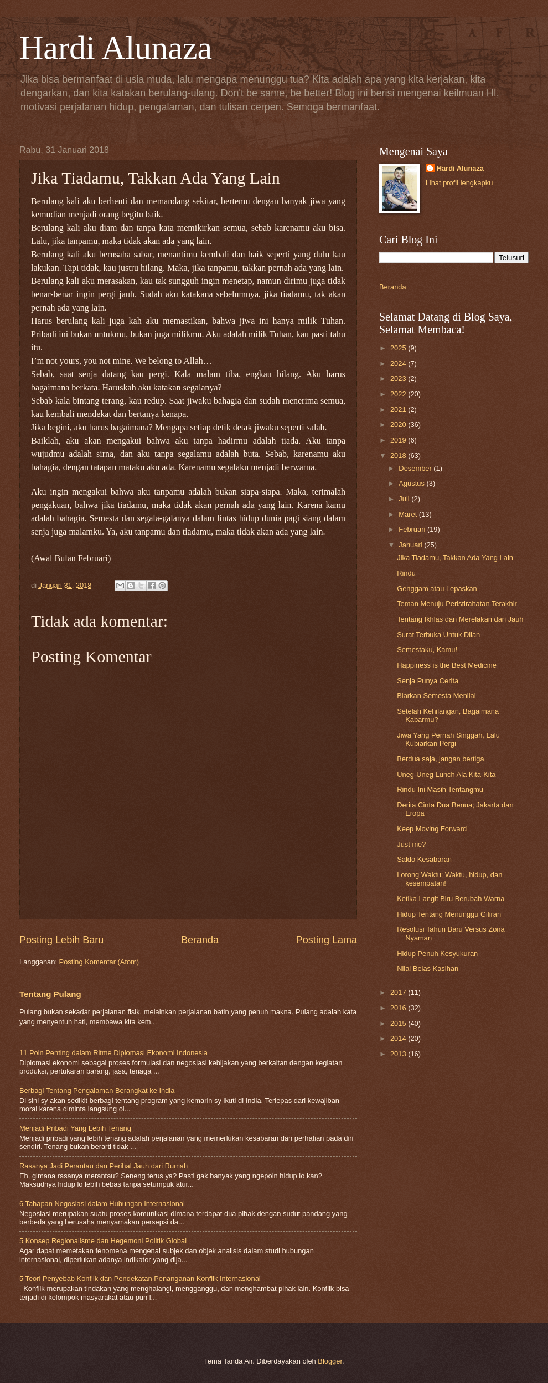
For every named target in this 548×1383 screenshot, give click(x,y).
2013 (399, 1054)
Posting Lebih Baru (61, 939)
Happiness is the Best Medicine (447, 665)
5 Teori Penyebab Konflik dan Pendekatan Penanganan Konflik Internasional (140, 1278)
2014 (399, 1038)
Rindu (406, 573)
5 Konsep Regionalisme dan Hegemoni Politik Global (103, 1241)
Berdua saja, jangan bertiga (440, 759)
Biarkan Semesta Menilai (436, 696)
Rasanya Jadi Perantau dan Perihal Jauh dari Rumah (103, 1166)
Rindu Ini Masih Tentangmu (440, 789)
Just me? (411, 844)
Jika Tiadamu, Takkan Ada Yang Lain (455, 557)
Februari (413, 529)
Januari (411, 545)
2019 (399, 440)
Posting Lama (326, 939)
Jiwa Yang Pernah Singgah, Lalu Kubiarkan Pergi (448, 739)
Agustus (412, 483)
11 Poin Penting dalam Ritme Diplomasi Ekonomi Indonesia (113, 1053)
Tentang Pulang (50, 994)
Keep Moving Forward (432, 829)
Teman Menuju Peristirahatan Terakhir (457, 603)
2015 (399, 1023)
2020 (399, 424)
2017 (399, 992)
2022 (399, 394)
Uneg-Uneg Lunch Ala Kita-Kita (446, 774)
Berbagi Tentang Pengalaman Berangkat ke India (96, 1090)
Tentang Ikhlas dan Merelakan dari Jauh (460, 619)
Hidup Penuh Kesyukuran (437, 953)
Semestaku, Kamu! (427, 649)
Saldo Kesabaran (424, 859)
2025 (399, 348)
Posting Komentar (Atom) (99, 962)
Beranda (200, 939)
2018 (399, 455)
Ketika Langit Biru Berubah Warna (450, 898)
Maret (409, 514)
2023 (399, 378)
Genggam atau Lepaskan (437, 588)
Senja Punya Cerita (427, 681)
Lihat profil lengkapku (459, 183)
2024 (399, 363)
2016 (399, 1008)
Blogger (330, 1361)
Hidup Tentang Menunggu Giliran (449, 914)
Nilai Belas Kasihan (427, 968)
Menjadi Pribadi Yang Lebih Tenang (75, 1128)
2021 (399, 409)
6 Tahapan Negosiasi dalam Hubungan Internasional (102, 1203)
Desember (416, 468)
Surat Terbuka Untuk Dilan (438, 635)
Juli (405, 499)
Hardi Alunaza (115, 47)
